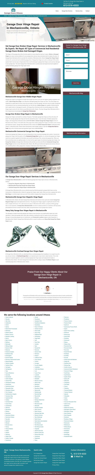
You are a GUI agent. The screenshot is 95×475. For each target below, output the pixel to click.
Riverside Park (67, 346)
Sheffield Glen (67, 363)
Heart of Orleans (39, 327)
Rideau (66, 342)
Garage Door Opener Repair (40, 462)
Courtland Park (9, 402)
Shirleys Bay (67, 365)
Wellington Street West (69, 409)
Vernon (66, 400)
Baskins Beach (9, 332)
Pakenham (37, 438)
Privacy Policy (55, 465)
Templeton (66, 382)
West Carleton (67, 413)
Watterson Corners (68, 407)
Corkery (7, 400)
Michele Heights (39, 407)
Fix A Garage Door (38, 453)
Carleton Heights (9, 363)
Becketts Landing (9, 336)
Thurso (66, 386)
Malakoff (37, 379)
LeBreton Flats (38, 357)
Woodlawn (66, 430)
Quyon (65, 329)
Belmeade (7, 344)
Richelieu (66, 338)
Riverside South (68, 348)
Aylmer (7, 327)
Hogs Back (37, 338)
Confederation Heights (10, 394)
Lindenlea (37, 367)
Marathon (37, 386)
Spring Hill (66, 379)
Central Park (8, 380)
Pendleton (66, 319)
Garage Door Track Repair (58, 453)
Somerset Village (68, 371)
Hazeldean (37, 325)
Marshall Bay (38, 394)
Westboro (66, 417)
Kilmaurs (37, 354)
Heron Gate (37, 330)
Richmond (66, 340)
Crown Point (8, 404)
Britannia (7, 350)
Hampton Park (38, 321)
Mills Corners (38, 409)
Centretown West (9, 386)
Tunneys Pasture (68, 392)
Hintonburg (37, 336)
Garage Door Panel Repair (58, 460)
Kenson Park (38, 352)
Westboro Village (68, 419)
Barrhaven (7, 330)
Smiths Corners (68, 367)
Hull (36, 340)
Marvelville (37, 396)
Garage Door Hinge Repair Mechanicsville (37, 16)
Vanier (65, 398)
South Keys (67, 373)
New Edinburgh (38, 417)
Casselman (8, 377)
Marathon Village (39, 388)
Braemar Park (8, 348)
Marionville (37, 390)
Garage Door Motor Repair (58, 458)
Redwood (66, 332)
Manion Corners (39, 380)
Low (36, 371)
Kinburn (37, 355)
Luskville (37, 375)
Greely (36, 317)
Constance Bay (9, 396)
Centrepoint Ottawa (10, 382)
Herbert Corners (39, 329)
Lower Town (38, 373)
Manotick (37, 384)
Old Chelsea (38, 423)
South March (67, 375)
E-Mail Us (78, 456)
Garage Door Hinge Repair (58, 456)
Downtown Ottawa (9, 415)
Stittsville (66, 380)
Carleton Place (9, 365)
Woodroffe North (68, 436)
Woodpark (66, 432)
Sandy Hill (66, 361)
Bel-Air (7, 338)
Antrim (7, 325)
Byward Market (9, 361)
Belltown (7, 342)
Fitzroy (7, 427)
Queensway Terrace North (70, 327)
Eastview (7, 421)
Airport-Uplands (9, 317)
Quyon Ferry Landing (69, 330)
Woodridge (66, 434)
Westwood (66, 423)
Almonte (7, 319)
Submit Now (76, 83)
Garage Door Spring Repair (40, 458)
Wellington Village (68, 411)
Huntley (37, 344)
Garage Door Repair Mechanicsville (16, 16)
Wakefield (66, 405)
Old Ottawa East (39, 425)
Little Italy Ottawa (39, 369)
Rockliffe (66, 355)
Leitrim (36, 361)
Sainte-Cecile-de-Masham (70, 359)
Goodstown (8, 440)
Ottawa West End (39, 434)
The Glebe (66, 384)
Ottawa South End (39, 432)
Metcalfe (37, 405)
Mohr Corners (38, 411)
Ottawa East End (39, 430)
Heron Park (37, 332)
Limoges (37, 363)
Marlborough (38, 392)
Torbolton (66, 388)
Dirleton (7, 411)
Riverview (66, 350)
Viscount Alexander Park (70, 402)
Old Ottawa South (39, 427)
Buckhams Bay (9, 354)
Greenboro (37, 319)
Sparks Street (67, 377)
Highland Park (38, 334)
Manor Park (37, 382)
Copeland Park (8, 398)
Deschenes (8, 409)
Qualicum (66, 325)
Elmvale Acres (8, 425)
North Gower (38, 419)
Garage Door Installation (40, 456)
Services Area (79, 11)
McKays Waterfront (39, 400)
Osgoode (37, 429)
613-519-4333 (71, 5)
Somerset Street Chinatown (71, 369)
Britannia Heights (9, 352)
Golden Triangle (9, 438)
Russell (66, 357)
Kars (36, 346)
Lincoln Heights (38, 365)
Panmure (66, 317)
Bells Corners (8, 340)
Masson (37, 398)
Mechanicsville (38, 404)
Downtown (8, 413)
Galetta (7, 432)
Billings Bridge (9, 346)
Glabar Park (8, 436)
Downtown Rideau (9, 417)
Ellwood (7, 423)
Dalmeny (7, 407)
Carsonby (7, 375)
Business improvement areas (12, 359)
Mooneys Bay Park (39, 413)
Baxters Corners (9, 334)
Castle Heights (9, 379)
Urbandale (66, 396)
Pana (36, 440)
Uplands (66, 394)
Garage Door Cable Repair (58, 462)
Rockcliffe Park (68, 352)
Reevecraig (67, 334)
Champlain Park (9, 388)
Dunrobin (7, 419)
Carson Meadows (9, 373)
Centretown (8, 384)
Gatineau (7, 434)
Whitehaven (67, 425)
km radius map (76, 111)
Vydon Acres (67, 404)
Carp (6, 371)
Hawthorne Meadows (40, 323)
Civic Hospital (8, 392)
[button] (43, 289)
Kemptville (37, 348)
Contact (87, 11)
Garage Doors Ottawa (47, 473)
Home (57, 11)
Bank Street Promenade (11, 329)
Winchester (67, 429)
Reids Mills (67, 336)
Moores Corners (39, 415)
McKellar (37, 402)
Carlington (7, 367)
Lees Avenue (38, 359)
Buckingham (8, 355)
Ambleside (8, 323)
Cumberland (8, 405)
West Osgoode (67, 415)
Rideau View (67, 344)
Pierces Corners (68, 321)
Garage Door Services (67, 11)
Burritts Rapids (9, 357)
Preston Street (67, 323)
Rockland (66, 354)
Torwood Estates (68, 390)
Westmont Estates (68, 421)
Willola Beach (67, 427)
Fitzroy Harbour (9, 429)
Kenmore (37, 350)
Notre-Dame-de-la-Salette (41, 421)
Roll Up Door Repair (38, 460)
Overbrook (37, 436)
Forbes (7, 430)
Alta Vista (7, 321)
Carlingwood (8, 369)
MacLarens (37, 377)
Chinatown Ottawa (9, 390)
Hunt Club (37, 342)
